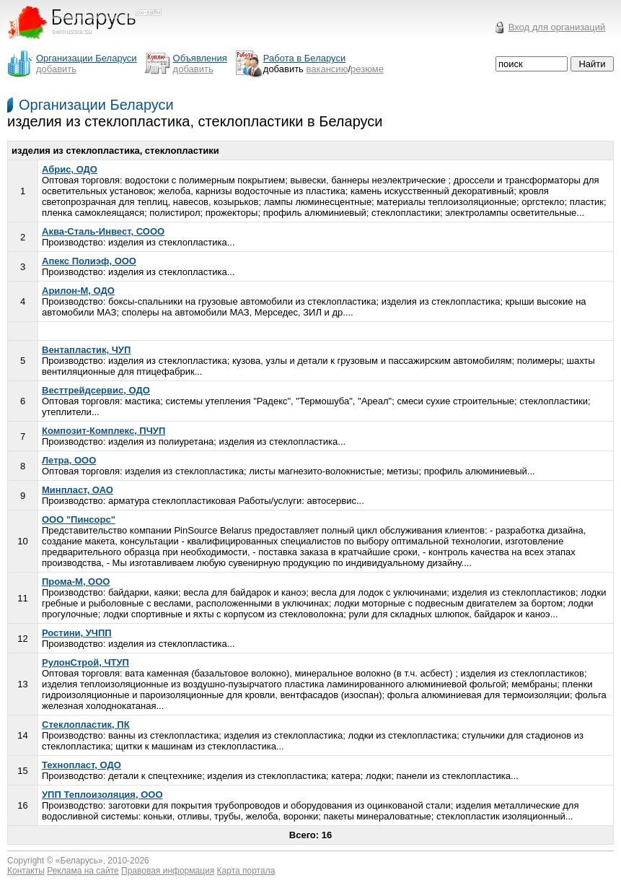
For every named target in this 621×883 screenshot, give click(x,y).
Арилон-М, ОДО (78, 290)
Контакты (26, 871)
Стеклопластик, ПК (86, 724)
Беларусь (79, 861)
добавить (56, 69)
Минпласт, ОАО (77, 489)
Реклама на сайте (83, 871)
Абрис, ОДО (69, 169)
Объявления (200, 58)
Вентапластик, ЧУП (86, 349)
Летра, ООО (69, 460)
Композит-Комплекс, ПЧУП (103, 430)
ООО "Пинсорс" (78, 519)
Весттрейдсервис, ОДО (96, 390)
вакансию (327, 69)
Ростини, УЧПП (77, 632)
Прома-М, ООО (76, 581)
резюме (367, 69)
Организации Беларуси (96, 105)
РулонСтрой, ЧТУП (85, 662)
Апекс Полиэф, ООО (89, 261)
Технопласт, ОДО (81, 765)
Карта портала (246, 871)
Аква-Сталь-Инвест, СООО (103, 231)
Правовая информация (167, 871)
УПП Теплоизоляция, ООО (102, 794)
